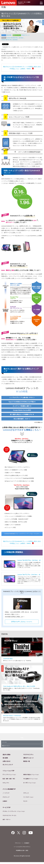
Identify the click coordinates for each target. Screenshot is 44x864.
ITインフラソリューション (10, 775)
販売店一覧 (26, 761)
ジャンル (22, 742)
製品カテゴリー (22, 745)
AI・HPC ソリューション (30, 783)
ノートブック (6, 794)
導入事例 (5, 758)
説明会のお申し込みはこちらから (21, 621)
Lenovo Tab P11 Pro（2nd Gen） (9, 39)
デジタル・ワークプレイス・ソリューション (15, 812)
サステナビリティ (28, 754)
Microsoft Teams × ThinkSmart (12, 715)
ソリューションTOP (9, 771)
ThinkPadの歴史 (8, 658)
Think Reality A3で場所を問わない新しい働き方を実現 (19, 686)
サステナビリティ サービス (10, 817)
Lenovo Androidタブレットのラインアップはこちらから (22, 533)
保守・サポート (7, 821)
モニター (25, 802)
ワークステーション (28, 798)
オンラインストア (8, 765)
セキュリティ (6, 783)
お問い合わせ (7, 761)
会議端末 (5, 802)
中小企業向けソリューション (31, 779)
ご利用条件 (27, 845)
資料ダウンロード (28, 758)
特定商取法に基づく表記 (22, 852)
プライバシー (18, 845)
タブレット (26, 794)
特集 (22, 737)
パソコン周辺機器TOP (9, 790)
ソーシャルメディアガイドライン (22, 848)
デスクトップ (6, 798)
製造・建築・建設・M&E (9, 779)
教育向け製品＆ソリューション (31, 775)
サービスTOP (7, 808)
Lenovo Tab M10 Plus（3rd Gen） (15, 37)
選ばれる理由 (7, 754)
